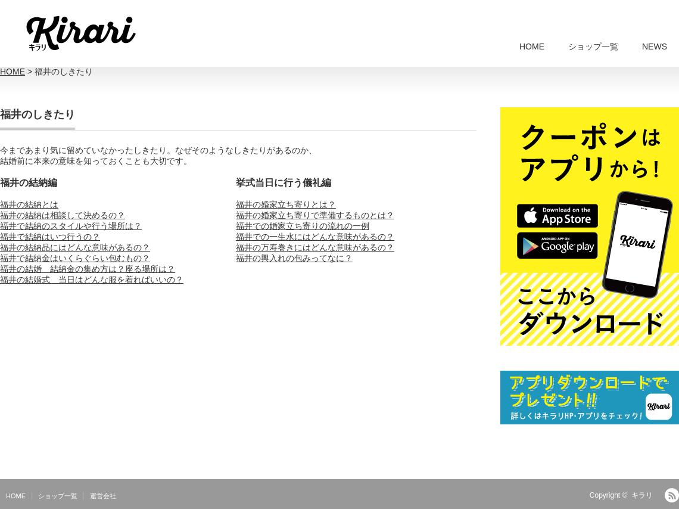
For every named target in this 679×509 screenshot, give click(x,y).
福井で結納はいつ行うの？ (50, 236)
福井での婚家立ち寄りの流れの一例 (302, 226)
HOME (531, 46)
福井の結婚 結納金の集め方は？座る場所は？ (87, 269)
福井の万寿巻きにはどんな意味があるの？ (315, 247)
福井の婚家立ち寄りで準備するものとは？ (315, 215)
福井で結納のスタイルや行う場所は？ (71, 226)
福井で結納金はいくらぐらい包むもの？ (75, 258)
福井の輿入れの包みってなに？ (294, 258)
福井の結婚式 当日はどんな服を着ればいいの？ (91, 279)
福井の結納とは (29, 204)
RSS (672, 495)
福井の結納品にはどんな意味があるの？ (75, 247)
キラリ (642, 495)
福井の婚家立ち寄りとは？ (286, 204)
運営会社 (103, 495)
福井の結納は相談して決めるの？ (62, 215)
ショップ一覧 (593, 46)
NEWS (654, 46)
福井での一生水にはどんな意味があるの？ (315, 236)
